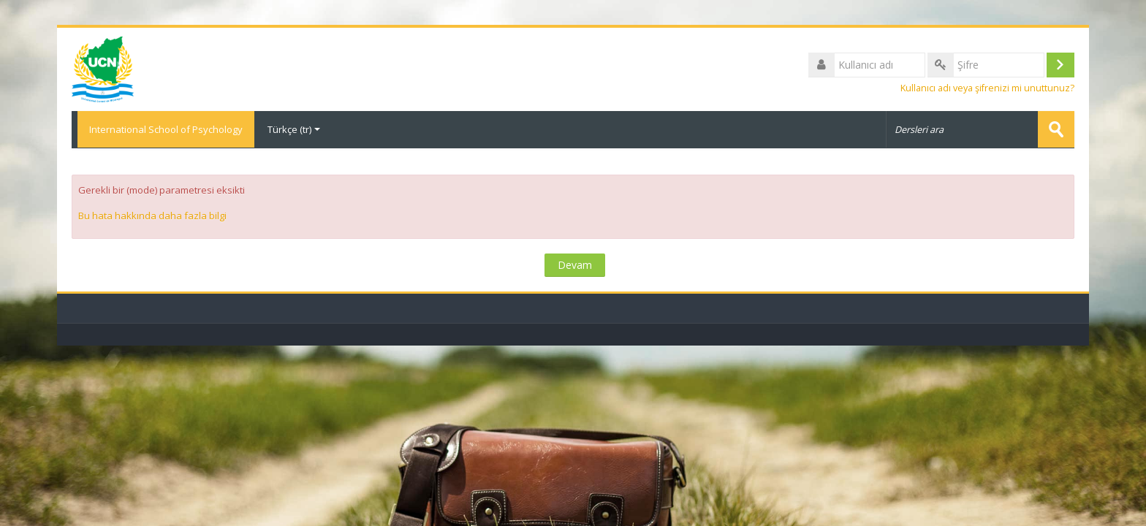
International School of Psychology (163, 130)
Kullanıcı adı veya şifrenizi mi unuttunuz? (987, 89)
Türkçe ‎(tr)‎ (293, 130)
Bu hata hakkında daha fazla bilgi (152, 215)
